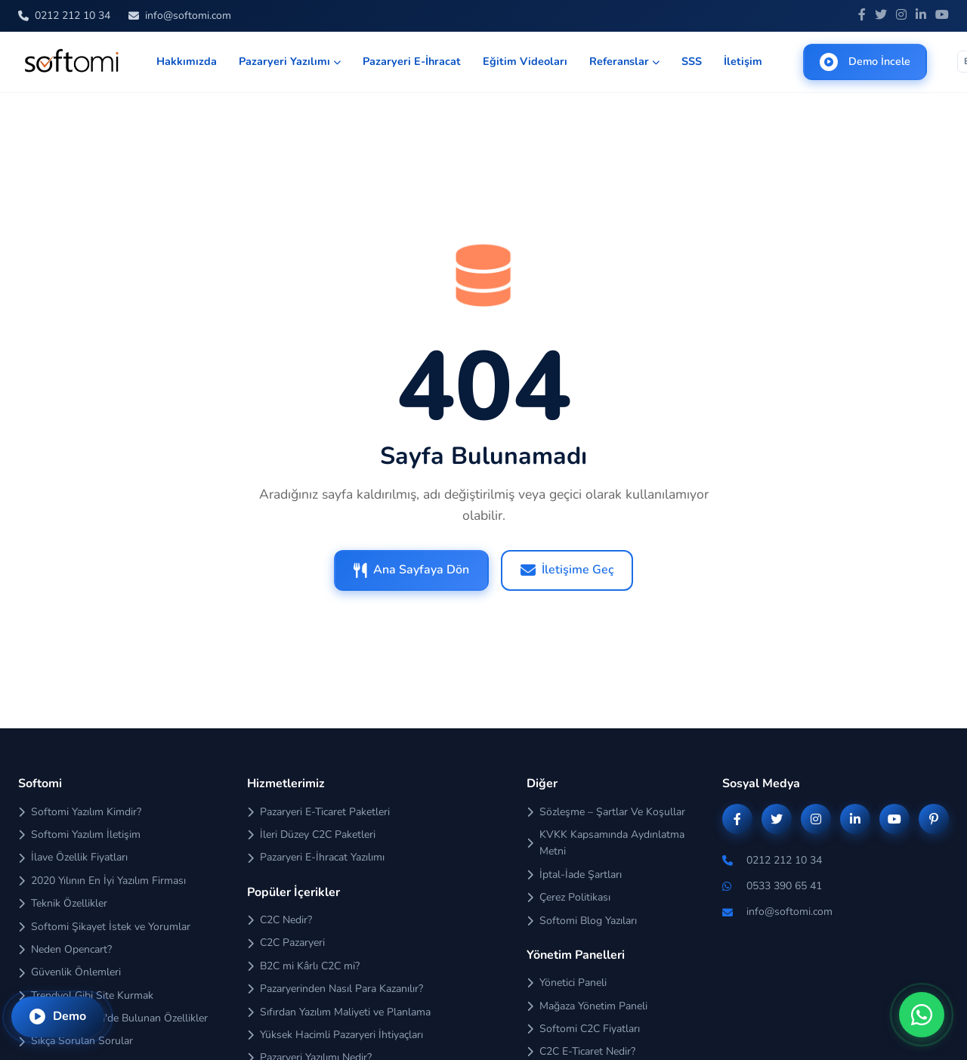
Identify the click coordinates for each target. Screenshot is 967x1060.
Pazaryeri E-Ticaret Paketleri (318, 812)
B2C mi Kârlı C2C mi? (303, 966)
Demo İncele (865, 62)
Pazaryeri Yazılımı (290, 61)
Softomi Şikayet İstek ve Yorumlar (104, 926)
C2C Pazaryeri (286, 942)
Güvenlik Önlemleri (69, 972)
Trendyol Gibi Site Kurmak (85, 995)
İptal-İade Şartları (574, 874)
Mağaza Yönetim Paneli (587, 1006)
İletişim (743, 61)
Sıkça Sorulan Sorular (75, 1041)
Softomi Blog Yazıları (582, 920)
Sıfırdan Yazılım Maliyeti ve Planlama (339, 1012)
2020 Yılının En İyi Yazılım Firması (102, 880)
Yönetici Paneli (567, 982)
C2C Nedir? (279, 920)
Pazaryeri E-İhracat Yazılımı (316, 857)
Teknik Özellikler (62, 903)
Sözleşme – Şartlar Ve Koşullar (606, 812)
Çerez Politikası (568, 897)
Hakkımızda (186, 61)
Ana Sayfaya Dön (411, 569)
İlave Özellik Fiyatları (73, 857)
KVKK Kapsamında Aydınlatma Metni (605, 842)
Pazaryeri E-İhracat (412, 61)
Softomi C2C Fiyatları (583, 1028)
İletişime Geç (567, 569)
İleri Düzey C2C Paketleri (311, 834)
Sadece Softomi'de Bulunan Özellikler (113, 1018)
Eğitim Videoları (525, 61)
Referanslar (624, 61)
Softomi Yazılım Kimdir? (79, 812)
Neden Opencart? (65, 949)
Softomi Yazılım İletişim (79, 834)
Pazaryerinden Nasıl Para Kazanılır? (335, 988)
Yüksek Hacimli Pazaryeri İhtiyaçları (335, 1035)
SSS (691, 61)
